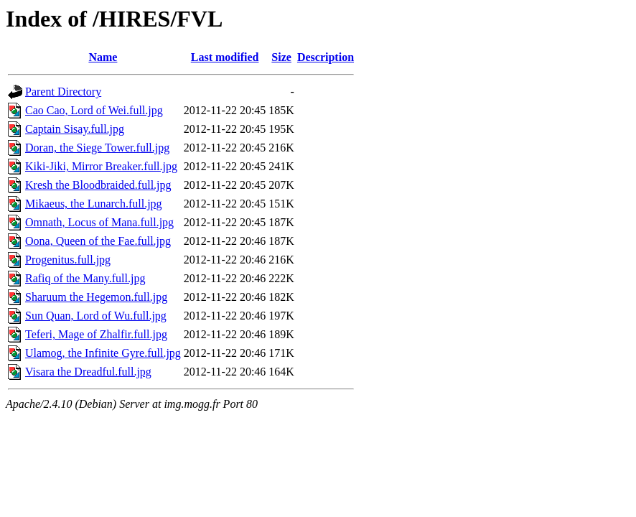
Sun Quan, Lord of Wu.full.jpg (96, 315)
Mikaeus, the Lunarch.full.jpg (93, 203)
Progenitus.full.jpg (68, 259)
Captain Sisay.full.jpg (74, 129)
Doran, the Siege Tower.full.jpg (97, 147)
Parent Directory (63, 91)
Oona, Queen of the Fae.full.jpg (98, 241)
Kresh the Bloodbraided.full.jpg (98, 185)
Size (281, 57)
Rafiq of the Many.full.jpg (85, 278)
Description (325, 57)
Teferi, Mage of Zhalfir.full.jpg (96, 334)
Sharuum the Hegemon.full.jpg (96, 297)
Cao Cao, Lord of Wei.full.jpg (94, 110)
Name (102, 57)
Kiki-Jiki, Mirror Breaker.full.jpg (101, 166)
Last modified (225, 57)
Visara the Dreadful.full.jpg (88, 371)
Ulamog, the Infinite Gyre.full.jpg (103, 353)
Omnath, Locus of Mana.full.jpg (99, 222)
